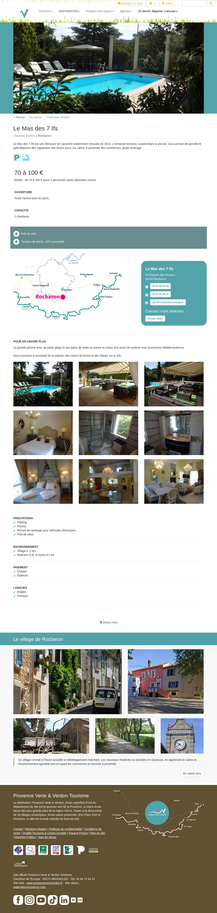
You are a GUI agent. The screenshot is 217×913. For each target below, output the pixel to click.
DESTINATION (69, 11)
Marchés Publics (25, 837)
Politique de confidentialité (65, 829)
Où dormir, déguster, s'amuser (158, 11)
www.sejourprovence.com (29, 887)
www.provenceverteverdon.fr (44, 883)
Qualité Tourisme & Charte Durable (44, 833)
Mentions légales (36, 829)
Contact (18, 829)
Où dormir (35, 117)
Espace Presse (78, 833)
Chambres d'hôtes (57, 117)
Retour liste (108, 622)
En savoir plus (192, 773)
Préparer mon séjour (100, 11)
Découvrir (46, 11)
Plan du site (97, 833)
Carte (167, 3)
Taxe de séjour (47, 837)
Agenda (126, 11)
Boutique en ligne (130, 3)
